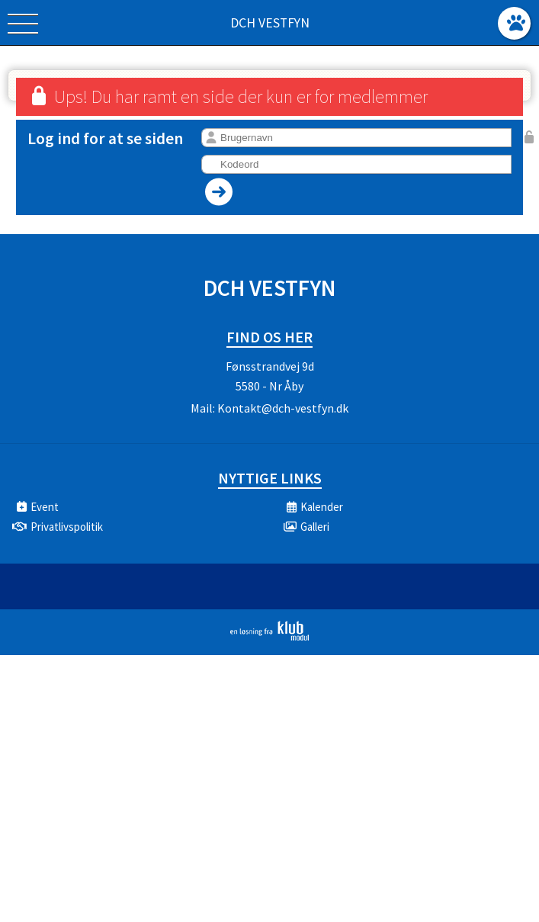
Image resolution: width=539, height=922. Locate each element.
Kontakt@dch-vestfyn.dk (282, 408)
